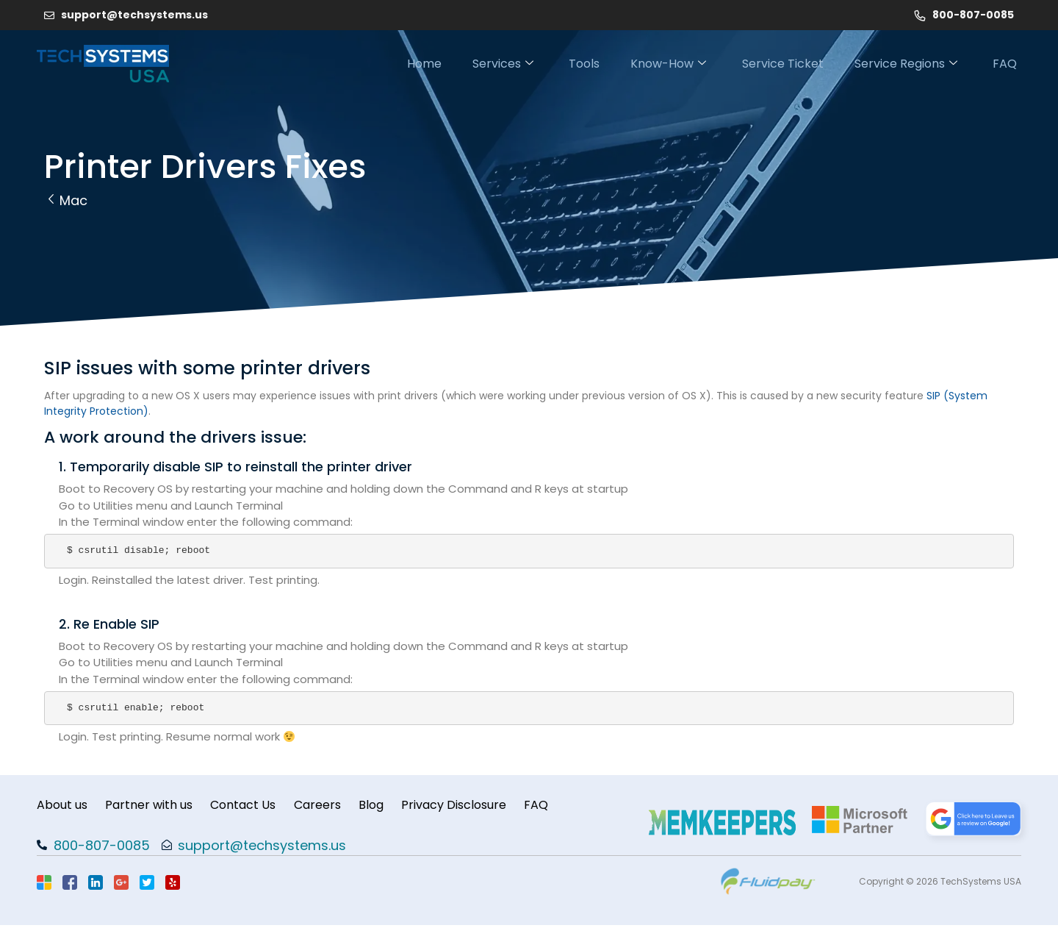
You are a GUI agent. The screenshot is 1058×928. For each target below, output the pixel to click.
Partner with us (153, 806)
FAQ (1009, 63)
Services (478, 63)
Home (394, 63)
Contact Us (251, 806)
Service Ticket (775, 63)
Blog (387, 806)
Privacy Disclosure (475, 806)
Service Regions (904, 63)
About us (62, 806)
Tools (565, 63)
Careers (329, 806)
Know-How (656, 63)
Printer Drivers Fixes (205, 166)
